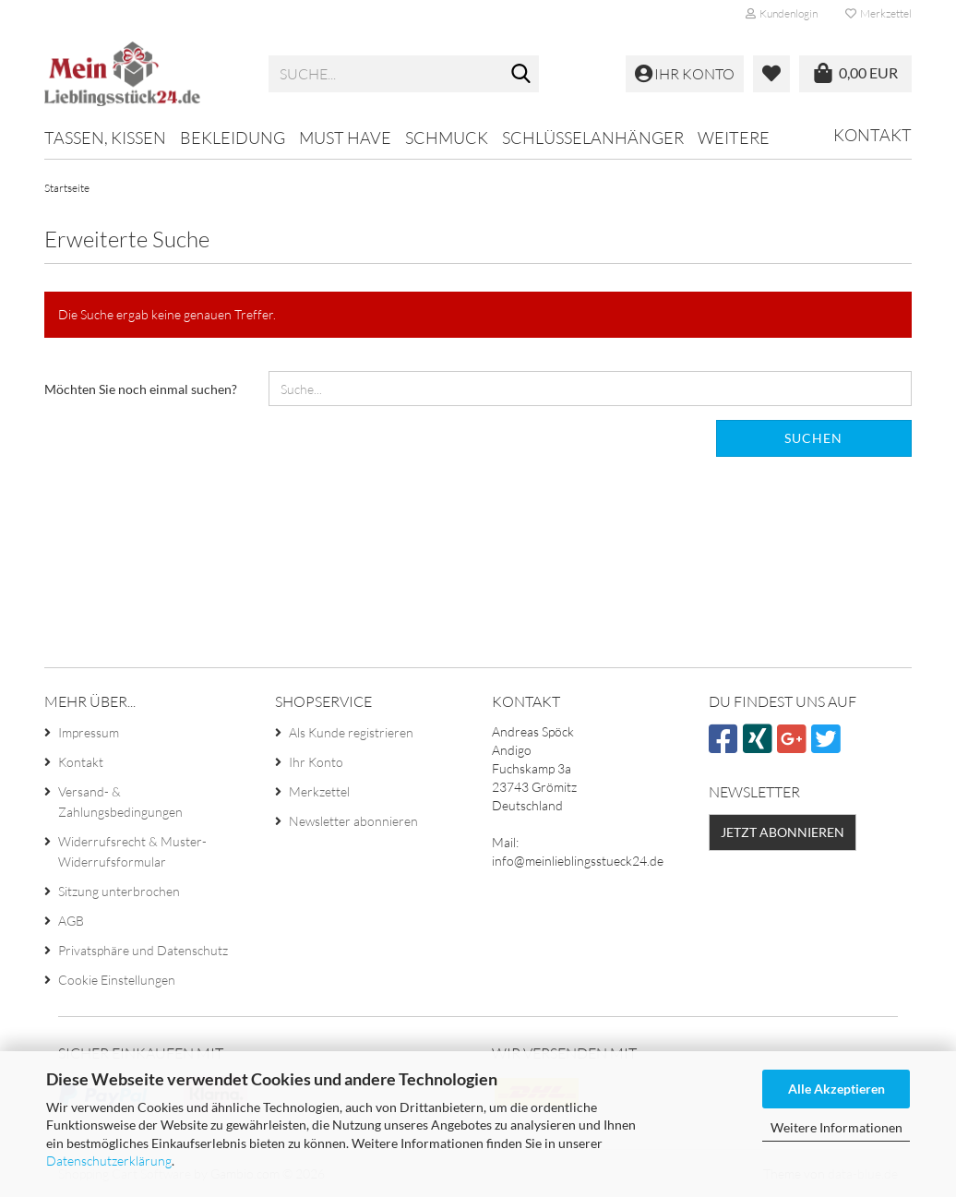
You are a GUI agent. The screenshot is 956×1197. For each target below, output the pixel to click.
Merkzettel (878, 13)
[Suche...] (521, 74)
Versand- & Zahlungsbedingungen (120, 802)
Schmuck (446, 137)
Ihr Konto (316, 762)
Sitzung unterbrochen (119, 891)
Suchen (813, 438)
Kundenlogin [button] (782, 13)
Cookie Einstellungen (116, 980)
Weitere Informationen (836, 1127)
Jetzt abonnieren (782, 832)
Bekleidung (232, 137)
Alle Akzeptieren (836, 1088)
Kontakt (872, 135)
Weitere (734, 137)
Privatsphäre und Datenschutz (143, 950)
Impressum (88, 732)
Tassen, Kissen (105, 137)
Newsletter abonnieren (353, 821)
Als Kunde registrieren (351, 732)
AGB (71, 920)
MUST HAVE (345, 137)
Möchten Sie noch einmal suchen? (140, 389)
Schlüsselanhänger (593, 137)
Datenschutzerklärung (109, 1160)
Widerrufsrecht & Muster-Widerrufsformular (132, 851)
